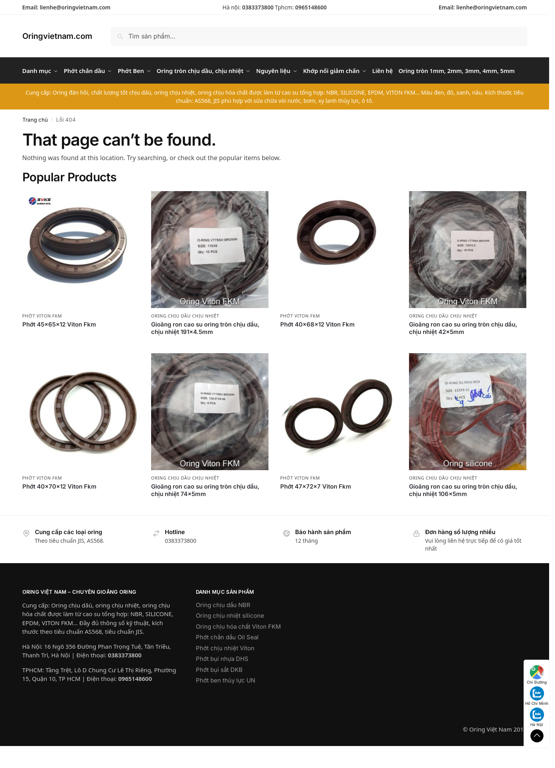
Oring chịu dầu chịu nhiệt (185, 338)
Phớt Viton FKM (42, 338)
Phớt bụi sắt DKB (219, 691)
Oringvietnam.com (57, 36)
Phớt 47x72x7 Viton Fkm (315, 508)
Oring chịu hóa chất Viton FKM (238, 648)
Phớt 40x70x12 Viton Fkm (59, 508)
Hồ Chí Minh (536, 696)
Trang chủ (35, 142)
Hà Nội (537, 717)
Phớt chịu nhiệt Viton (225, 670)
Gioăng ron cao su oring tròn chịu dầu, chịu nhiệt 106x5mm (463, 512)
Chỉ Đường (537, 674)
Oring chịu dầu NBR (223, 627)
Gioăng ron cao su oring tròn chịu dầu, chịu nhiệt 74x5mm (205, 512)
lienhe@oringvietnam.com (75, 7)
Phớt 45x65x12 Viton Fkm (59, 346)
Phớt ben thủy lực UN (225, 702)
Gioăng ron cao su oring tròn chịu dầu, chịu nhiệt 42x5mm (463, 350)
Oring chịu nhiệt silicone (230, 637)
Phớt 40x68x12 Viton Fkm (317, 346)
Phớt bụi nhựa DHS (222, 680)
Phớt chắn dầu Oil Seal (227, 659)
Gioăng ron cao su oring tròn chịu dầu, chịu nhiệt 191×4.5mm (205, 350)
